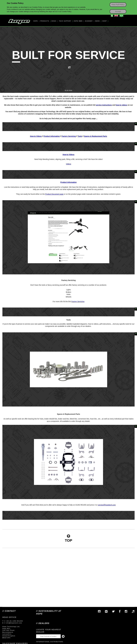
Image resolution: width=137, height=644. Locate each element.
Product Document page (54, 194)
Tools (80, 136)
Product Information (52, 136)
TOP (68, 538)
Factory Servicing (69, 136)
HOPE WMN (78, 21)
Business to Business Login (121, 16)
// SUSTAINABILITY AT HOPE (48, 612)
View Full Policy (118, 5)
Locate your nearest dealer (48, 631)
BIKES (54, 21)
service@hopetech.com (68, 513)
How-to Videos (36, 136)
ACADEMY (89, 21)
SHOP (104, 21)
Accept (118, 11)
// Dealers (42, 623)
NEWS (97, 21)
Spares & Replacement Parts (95, 136)
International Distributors (49, 641)
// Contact (9, 611)
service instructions (104, 105)
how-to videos (121, 105)
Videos (68, 164)
